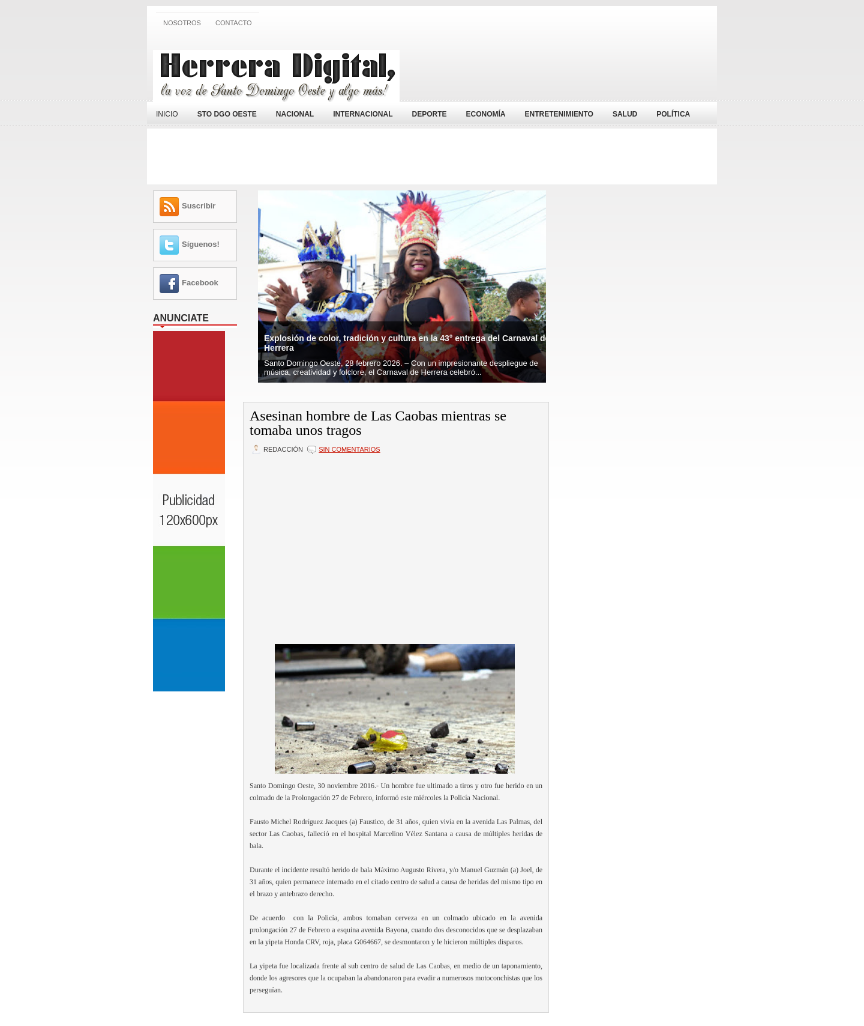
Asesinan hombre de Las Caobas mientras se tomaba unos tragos (378, 422)
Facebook (200, 282)
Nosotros (182, 22)
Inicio (167, 114)
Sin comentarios (349, 449)
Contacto (233, 22)
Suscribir (198, 205)
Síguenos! (201, 244)
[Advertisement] (570, 68)
